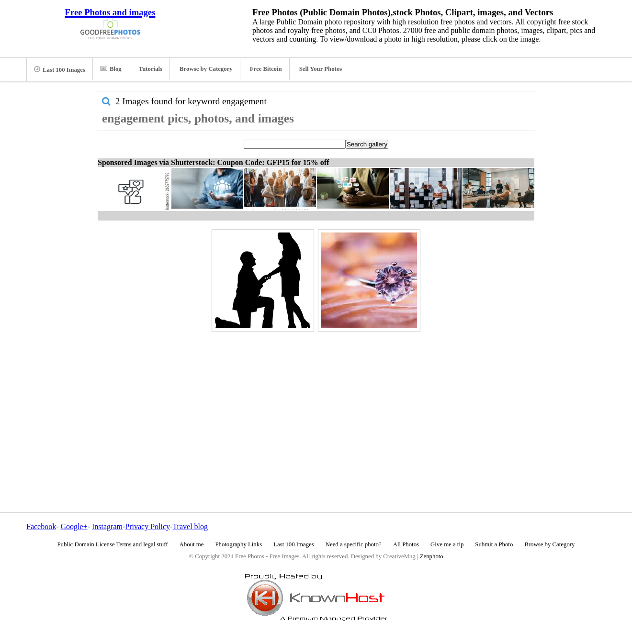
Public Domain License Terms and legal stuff (112, 544)
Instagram (107, 526)
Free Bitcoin (266, 69)
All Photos (406, 544)
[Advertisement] (316, 401)
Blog (111, 69)
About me (192, 544)
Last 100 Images (59, 69)
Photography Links (238, 544)
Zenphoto (431, 556)
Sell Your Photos (320, 69)
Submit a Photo (494, 544)
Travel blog (190, 526)
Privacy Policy (147, 526)
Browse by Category (206, 69)
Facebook (41, 526)
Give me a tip (446, 544)
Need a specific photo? (354, 544)
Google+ (74, 526)
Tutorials (150, 69)
